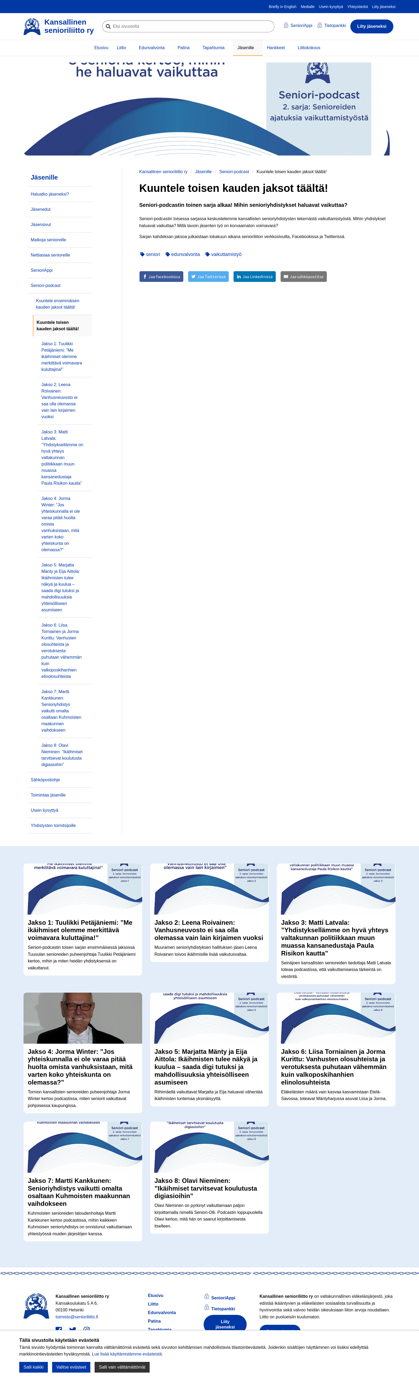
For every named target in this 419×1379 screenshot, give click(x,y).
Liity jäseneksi (383, 7)
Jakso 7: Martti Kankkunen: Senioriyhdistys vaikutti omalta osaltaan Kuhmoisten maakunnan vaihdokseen (61, 710)
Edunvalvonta (152, 47)
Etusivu (101, 47)
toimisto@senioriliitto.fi (77, 1317)
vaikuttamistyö (223, 254)
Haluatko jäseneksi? (50, 194)
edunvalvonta (183, 254)
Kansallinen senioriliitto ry (163, 171)
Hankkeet (276, 47)
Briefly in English (283, 7)
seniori (150, 254)
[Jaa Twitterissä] (208, 276)
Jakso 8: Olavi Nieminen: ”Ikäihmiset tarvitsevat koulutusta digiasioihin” (62, 755)
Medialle (308, 7)
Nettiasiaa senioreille (50, 255)
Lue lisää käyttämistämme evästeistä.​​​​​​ (127, 1354)
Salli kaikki (34, 1367)
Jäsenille (245, 47)
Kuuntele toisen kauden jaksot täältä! (58, 325)
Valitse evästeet (71, 1367)
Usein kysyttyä (331, 7)
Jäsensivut (41, 224)
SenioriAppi (42, 270)
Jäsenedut (41, 209)
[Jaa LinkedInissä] (255, 276)
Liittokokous (309, 47)
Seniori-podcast (234, 171)
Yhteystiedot (357, 7)
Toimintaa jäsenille (48, 795)
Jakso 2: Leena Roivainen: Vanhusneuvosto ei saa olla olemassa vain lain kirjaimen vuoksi (59, 400)
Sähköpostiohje (45, 780)
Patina (183, 47)
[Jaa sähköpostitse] (304, 276)
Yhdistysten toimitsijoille (53, 825)
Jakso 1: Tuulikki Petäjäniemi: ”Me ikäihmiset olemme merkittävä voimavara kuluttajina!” (61, 356)
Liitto (121, 47)
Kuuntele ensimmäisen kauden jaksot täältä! (57, 303)
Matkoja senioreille (48, 240)
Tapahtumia (214, 47)
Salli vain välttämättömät (122, 1367)
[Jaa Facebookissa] (161, 276)
